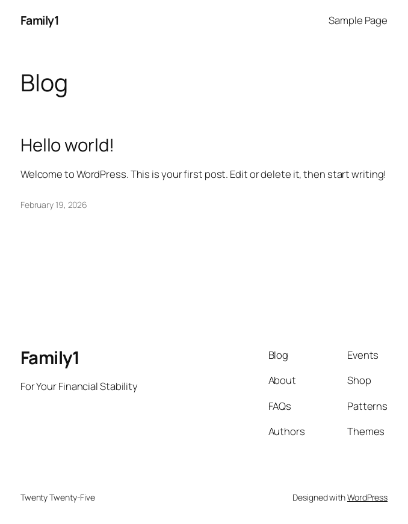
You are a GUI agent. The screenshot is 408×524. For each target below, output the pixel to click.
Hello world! (67, 145)
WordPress (367, 497)
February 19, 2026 (53, 204)
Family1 (40, 20)
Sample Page (358, 20)
